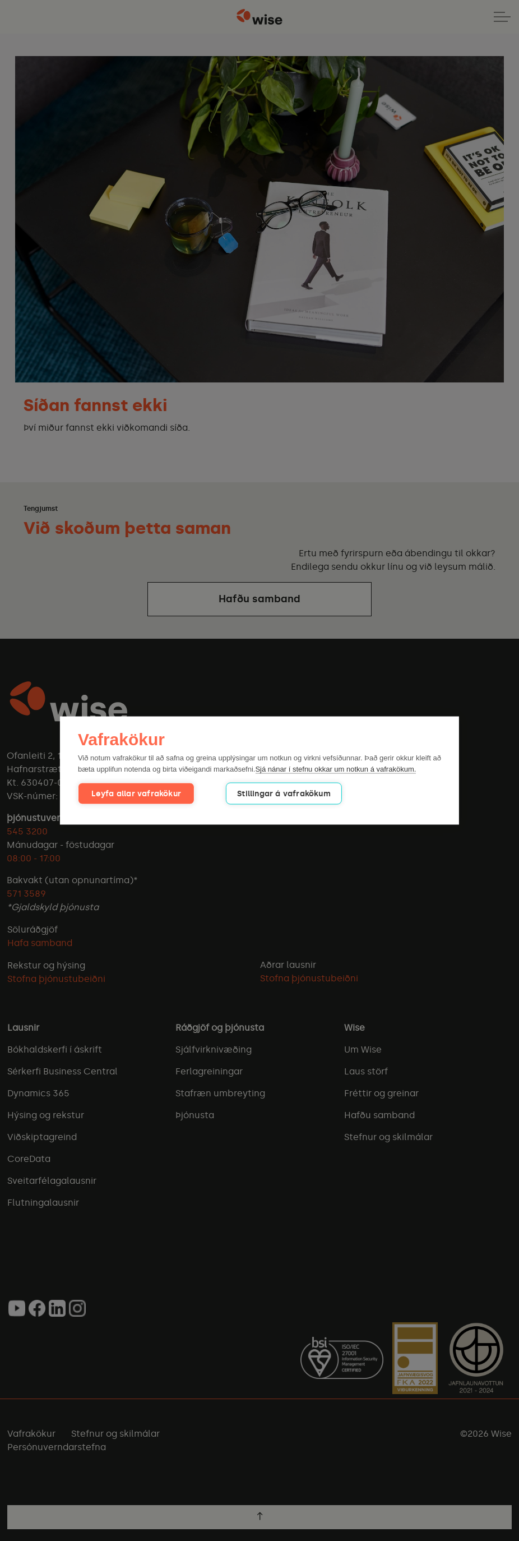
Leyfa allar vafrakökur (132, 794)
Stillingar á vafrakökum (274, 794)
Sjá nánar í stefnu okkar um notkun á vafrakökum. (335, 768)
